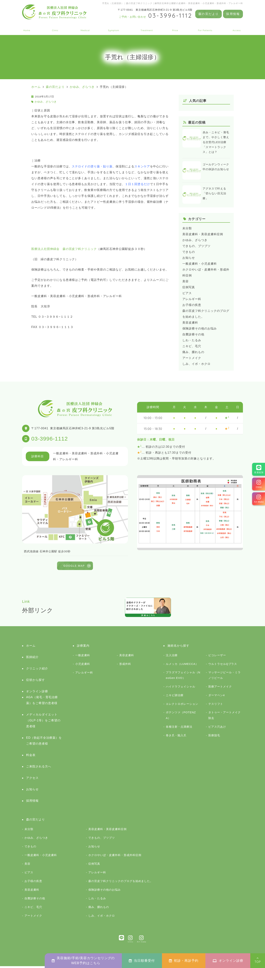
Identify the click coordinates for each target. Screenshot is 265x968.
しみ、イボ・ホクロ (196, 363)
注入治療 (172, 657)
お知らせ (188, 257)
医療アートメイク (220, 688)
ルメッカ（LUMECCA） (182, 665)
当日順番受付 (142, 960)
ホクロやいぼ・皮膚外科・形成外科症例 (114, 856)
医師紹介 (32, 658)
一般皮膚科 (82, 657)
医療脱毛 (214, 737)
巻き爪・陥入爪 (176, 737)
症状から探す (113, 27)
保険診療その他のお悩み (199, 328)
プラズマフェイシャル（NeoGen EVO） (183, 677)
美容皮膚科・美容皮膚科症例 (202, 234)
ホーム (26, 27)
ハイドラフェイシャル (180, 688)
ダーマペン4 (216, 697)
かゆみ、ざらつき (46, 101)
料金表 (175, 27)
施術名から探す (147, 27)
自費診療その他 (193, 334)
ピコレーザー (217, 657)
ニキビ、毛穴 (191, 346)
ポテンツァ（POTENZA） (181, 717)
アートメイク (191, 358)
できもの (188, 251)
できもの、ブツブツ (196, 246)
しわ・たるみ (191, 340)
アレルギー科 (191, 299)
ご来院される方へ (205, 27)
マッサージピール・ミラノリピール (224, 677)
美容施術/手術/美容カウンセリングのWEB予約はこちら (83, 960)
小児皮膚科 (82, 665)
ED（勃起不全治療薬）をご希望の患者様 (44, 742)
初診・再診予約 (183, 960)
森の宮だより (208, 13)
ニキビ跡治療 (174, 697)
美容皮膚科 (190, 322)
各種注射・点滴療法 (179, 728)
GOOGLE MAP (74, 566)
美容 (185, 281)
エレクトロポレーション (182, 705)
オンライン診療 (228, 960)
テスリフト (215, 705)
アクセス (236, 27)
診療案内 (85, 27)
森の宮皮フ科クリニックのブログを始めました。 (120, 882)
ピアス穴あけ (217, 728)
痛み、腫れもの (193, 352)
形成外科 (125, 665)
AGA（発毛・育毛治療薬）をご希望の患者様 (42, 701)
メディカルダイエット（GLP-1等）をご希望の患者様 (43, 722)
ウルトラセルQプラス (222, 665)
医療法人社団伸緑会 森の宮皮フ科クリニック (64, 248)
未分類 (187, 228)
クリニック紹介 (55, 27)
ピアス (187, 293)
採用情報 (233, 13)
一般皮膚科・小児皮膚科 (199, 263)
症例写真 (188, 287)
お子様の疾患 (191, 304)
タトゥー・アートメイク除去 (224, 717)
